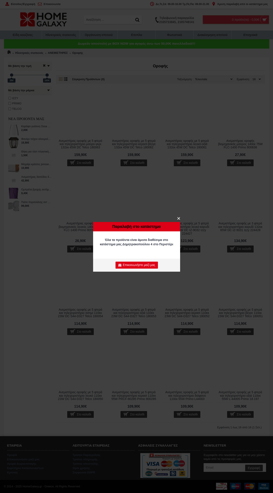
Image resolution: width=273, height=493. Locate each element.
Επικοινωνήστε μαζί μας (136, 265)
